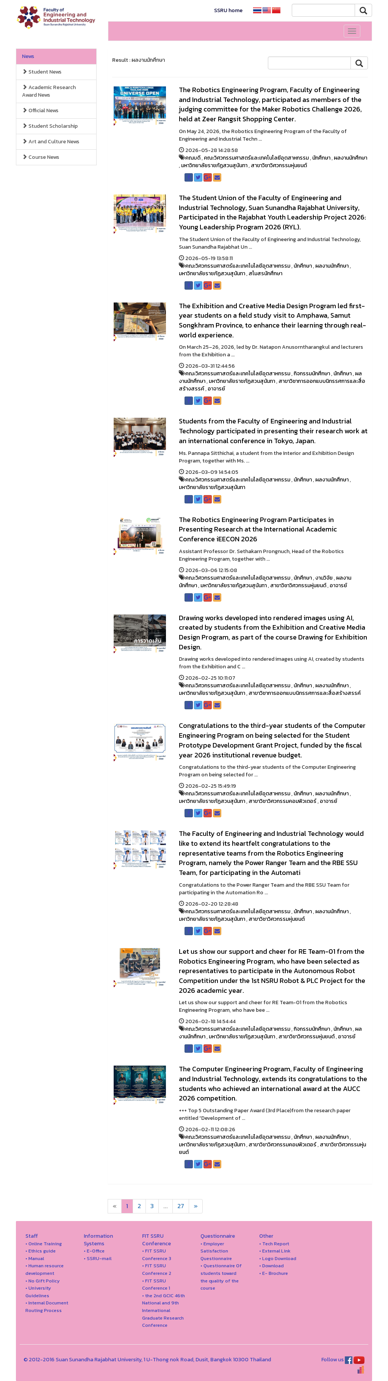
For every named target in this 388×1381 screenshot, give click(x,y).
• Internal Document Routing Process (46, 1306)
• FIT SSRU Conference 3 (156, 1254)
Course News (40, 157)
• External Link (275, 1250)
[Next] (115, 1206)
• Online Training (43, 1243)
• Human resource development (44, 1269)
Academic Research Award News (49, 91)
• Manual (34, 1258)
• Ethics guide (40, 1250)
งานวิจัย (324, 578)
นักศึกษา (321, 158)
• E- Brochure (273, 1273)
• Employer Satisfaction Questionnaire (216, 1251)
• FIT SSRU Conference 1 (156, 1284)
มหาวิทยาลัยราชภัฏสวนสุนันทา (214, 165)
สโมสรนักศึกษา (265, 273)
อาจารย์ (216, 389)
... (165, 1206)
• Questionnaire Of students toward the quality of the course (221, 1277)
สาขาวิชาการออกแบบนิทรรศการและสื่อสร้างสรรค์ (305, 693)
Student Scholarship (50, 126)
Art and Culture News (50, 142)
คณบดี (192, 158)
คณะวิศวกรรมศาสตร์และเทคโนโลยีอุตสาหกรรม (256, 158)
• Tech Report (274, 1243)
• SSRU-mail (97, 1258)
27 (180, 1206)
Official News (40, 110)
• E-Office (94, 1250)
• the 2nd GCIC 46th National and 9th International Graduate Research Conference (163, 1310)
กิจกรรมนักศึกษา (312, 374)
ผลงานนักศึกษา (350, 158)
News (28, 56)
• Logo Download (277, 1258)
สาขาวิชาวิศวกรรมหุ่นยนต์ (279, 165)
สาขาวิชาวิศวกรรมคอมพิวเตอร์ (282, 801)
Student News (41, 72)
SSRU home (228, 10)
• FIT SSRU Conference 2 (156, 1269)
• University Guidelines (38, 1291)
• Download (271, 1265)
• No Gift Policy (42, 1280)
